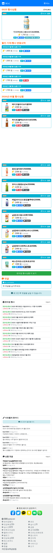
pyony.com (11, 518)
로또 (31, 521)
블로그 (5, 535)
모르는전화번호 (35, 532)
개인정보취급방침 (9, 549)
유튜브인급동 (8, 529)
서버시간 (33, 543)
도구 (31, 546)
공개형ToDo (33, 529)
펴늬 (6, 3)
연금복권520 (8, 538)
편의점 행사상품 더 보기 (26, 273)
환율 (4, 546)
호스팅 (32, 540)
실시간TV (32, 524)
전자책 (32, 538)
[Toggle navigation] (46, 3)
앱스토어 (33, 535)
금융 (31, 527)
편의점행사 (7, 521)
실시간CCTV (7, 527)
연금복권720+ (8, 524)
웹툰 (4, 543)
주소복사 (47, 9)
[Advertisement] (26, 146)
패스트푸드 (7, 540)
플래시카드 (7, 532)
